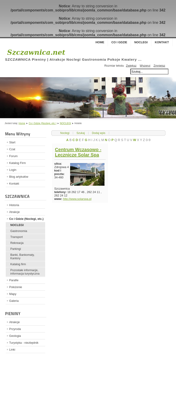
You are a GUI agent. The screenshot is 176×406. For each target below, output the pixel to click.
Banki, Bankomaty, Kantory (22, 256)
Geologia (15, 336)
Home (100, 42)
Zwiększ (131, 65)
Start (12, 142)
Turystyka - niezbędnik (23, 342)
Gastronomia (18, 231)
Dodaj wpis (98, 133)
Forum (13, 156)
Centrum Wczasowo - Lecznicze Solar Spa (78, 152)
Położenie (15, 287)
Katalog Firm (17, 163)
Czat (12, 149)
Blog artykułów (18, 176)
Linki (12, 349)
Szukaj (81, 133)
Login (12, 170)
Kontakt (162, 42)
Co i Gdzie (119, 42)
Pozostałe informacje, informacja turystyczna (24, 271)
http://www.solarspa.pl (77, 199)
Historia (14, 205)
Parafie (14, 280)
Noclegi (141, 42)
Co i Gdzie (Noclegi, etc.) (42, 123)
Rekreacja (17, 243)
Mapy (12, 294)
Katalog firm (18, 264)
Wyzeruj (145, 65)
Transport (16, 237)
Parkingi (15, 249)
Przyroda (15, 329)
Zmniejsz (159, 65)
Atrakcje (14, 212)
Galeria (14, 300)
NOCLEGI (65, 123)
